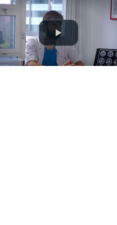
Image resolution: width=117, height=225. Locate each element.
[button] (58, 33)
